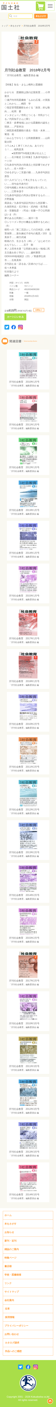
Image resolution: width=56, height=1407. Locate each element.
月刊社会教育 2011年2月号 (24, 767)
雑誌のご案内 (11, 1249)
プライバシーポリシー (16, 1325)
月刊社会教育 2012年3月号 (24, 1109)
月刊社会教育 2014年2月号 (24, 895)
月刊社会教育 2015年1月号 (24, 595)
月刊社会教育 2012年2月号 (24, 809)
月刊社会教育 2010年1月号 (24, 382)
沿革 (7, 1308)
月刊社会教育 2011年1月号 (24, 424)
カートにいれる (15, 317)
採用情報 (9, 1317)
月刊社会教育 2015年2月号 (24, 938)
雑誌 (26, 299)
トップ (4, 26)
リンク (8, 1283)
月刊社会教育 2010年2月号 (24, 724)
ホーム (8, 1215)
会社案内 (9, 1300)
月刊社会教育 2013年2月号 (24, 852)
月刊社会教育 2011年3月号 (24, 1066)
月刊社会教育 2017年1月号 (24, 638)
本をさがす (41, 16)
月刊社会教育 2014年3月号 (24, 1194)
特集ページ (10, 1257)
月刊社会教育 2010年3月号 (24, 1023)
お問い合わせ (11, 1334)
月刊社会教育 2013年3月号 (24, 1151)
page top (50, 1401)
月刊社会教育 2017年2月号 (24, 980)
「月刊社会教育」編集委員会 (20, 75)
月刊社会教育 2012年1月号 (24, 467)
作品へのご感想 (13, 1351)
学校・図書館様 (12, 1274)
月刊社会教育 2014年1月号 (24, 553)
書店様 (8, 1266)
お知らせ (9, 1232)
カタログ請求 (12, 1342)
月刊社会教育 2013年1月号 (24, 510)
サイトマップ (11, 1291)
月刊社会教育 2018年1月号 (24, 681)
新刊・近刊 (10, 1240)
